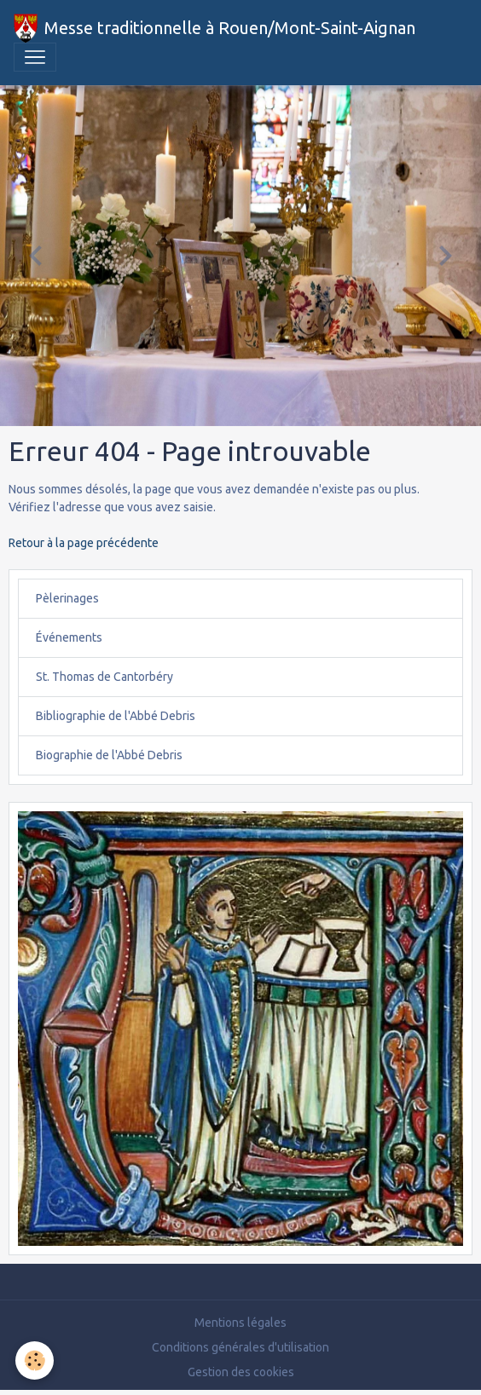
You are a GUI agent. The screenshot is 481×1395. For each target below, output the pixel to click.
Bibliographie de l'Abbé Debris (115, 716)
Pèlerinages (67, 598)
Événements (69, 637)
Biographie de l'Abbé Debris (109, 755)
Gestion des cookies (241, 1372)
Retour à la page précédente (84, 543)
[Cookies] (34, 1360)
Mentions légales (240, 1322)
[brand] (214, 28)
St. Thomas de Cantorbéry (104, 676)
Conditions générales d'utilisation (240, 1347)
